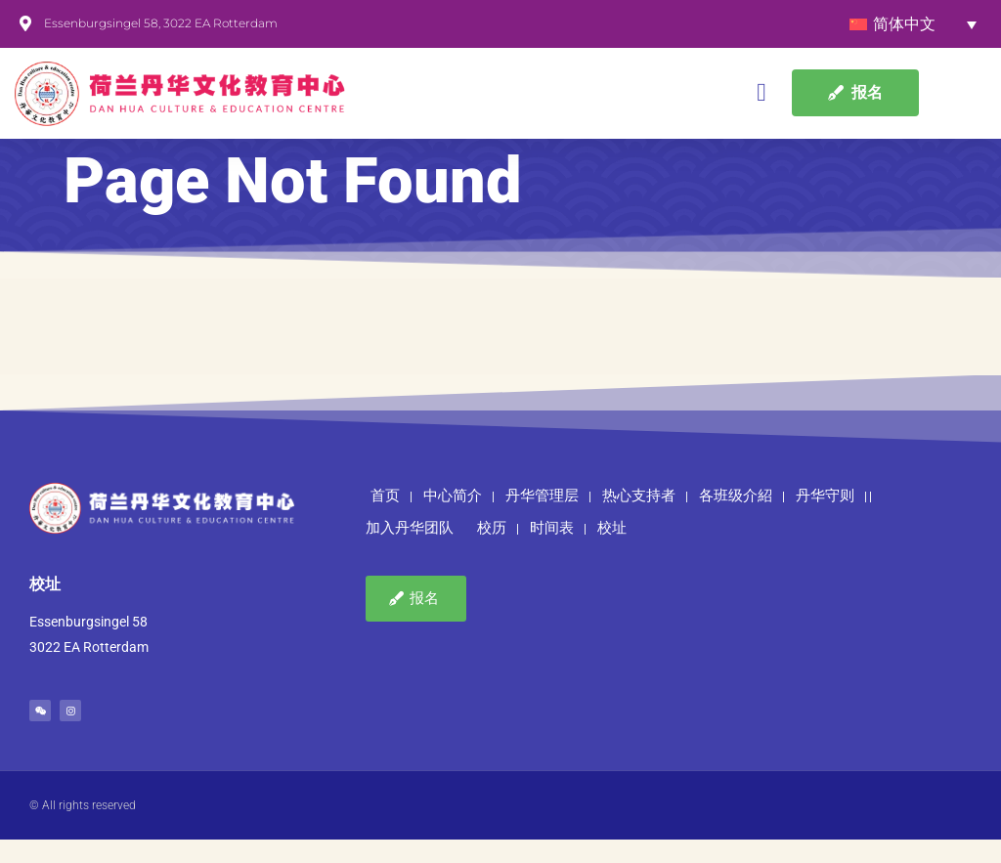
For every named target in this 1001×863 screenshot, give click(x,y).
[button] (762, 93)
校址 (612, 552)
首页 (385, 520)
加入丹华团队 (410, 552)
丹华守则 (825, 520)
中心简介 (452, 520)
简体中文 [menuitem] (904, 24)
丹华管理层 (542, 520)
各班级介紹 (735, 520)
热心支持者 (638, 520)
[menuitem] (913, 24)
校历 (491, 552)
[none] (913, 24)
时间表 (552, 552)
